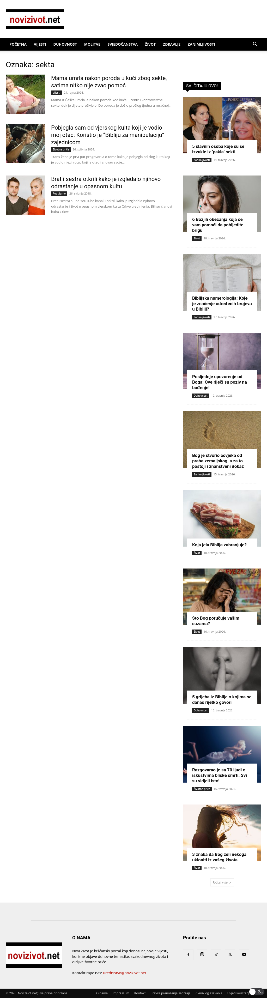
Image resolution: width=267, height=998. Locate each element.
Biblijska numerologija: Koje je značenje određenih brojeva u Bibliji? (222, 303)
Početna (18, 44)
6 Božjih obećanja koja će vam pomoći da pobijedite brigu (217, 225)
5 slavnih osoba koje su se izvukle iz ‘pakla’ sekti (218, 149)
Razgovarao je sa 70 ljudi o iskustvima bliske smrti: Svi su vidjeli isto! (219, 775)
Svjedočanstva (123, 44)
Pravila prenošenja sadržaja (170, 993)
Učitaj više (222, 882)
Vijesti (40, 44)
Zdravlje (171, 44)
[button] (255, 44)
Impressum (121, 993)
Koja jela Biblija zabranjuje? (219, 544)
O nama (102, 993)
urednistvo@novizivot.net (124, 972)
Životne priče (61, 149)
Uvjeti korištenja (239, 993)
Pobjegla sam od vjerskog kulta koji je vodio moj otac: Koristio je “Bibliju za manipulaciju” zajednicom (107, 135)
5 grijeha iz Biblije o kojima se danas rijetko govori (221, 699)
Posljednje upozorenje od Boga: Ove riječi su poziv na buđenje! (219, 382)
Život (150, 44)
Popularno (59, 193)
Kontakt (139, 993)
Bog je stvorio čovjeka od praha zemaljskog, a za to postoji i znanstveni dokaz (218, 461)
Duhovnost (65, 44)
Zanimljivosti (201, 44)
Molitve (92, 44)
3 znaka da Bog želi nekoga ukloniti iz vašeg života (219, 857)
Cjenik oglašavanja (209, 993)
